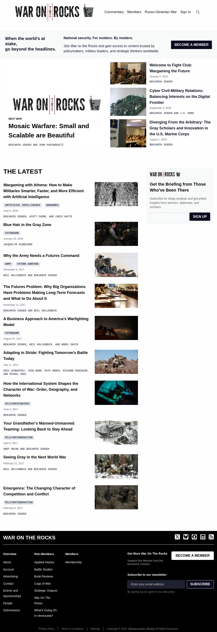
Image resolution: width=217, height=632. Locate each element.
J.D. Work (187, 113)
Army (8, 263)
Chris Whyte (63, 216)
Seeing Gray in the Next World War (34, 456)
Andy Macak (11, 448)
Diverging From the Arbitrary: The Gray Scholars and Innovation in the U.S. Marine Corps (180, 128)
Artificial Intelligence (22, 204)
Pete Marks (52, 370)
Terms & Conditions (72, 628)
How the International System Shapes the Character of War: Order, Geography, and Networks (40, 389)
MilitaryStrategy (17, 403)
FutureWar (12, 232)
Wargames (52, 204)
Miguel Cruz (18, 373)
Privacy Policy (47, 628)
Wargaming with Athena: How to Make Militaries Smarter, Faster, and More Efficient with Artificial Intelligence (43, 190)
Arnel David (69, 344)
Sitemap (95, 628)
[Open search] (198, 12)
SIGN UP (200, 216)
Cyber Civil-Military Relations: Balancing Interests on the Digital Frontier (180, 96)
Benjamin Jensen (19, 145)
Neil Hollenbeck (14, 275)
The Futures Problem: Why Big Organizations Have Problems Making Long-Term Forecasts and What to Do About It (44, 292)
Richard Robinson (75, 370)
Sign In (185, 12)
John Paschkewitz (51, 145)
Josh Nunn (35, 370)
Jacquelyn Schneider (17, 244)
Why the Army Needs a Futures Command (41, 255)
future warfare (28, 263)
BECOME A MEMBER (191, 45)
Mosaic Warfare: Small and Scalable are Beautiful (48, 130)
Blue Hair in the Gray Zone (27, 224)
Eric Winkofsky (14, 370)
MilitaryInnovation (19, 437)
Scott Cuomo (37, 216)
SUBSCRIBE (200, 583)
